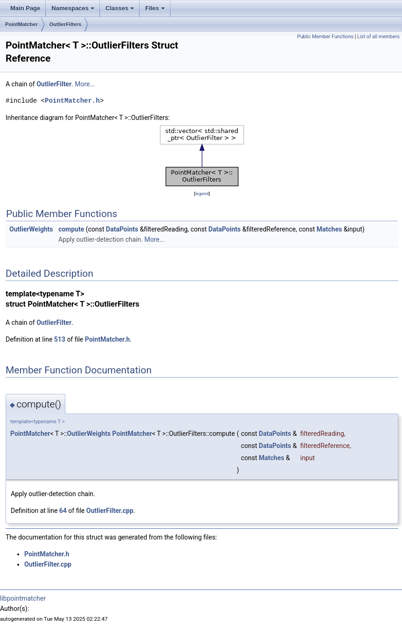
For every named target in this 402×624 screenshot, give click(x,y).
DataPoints (122, 229)
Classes (120, 8)
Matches (329, 229)
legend (202, 193)
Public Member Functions (325, 37)
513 (59, 339)
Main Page (25, 8)
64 (63, 510)
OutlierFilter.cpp (110, 510)
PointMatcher (21, 24)
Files (155, 8)
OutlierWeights (31, 229)
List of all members (378, 37)
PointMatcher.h (72, 100)
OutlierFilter (53, 84)
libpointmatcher (23, 598)
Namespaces (72, 8)
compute (71, 229)
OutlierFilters (65, 24)
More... (85, 84)
